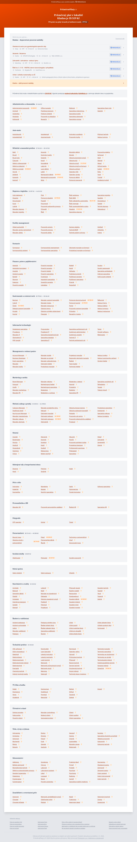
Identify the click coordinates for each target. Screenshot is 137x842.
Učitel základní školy (104, 623)
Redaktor (72, 390)
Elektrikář (16, 654)
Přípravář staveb (74, 588)
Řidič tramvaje (73, 204)
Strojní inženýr (74, 671)
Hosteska (16, 117)
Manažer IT (16, 335)
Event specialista (18, 361)
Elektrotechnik (17, 666)
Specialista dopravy (75, 212)
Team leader (73, 364)
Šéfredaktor (101, 384)
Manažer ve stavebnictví (49, 594)
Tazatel (100, 387)
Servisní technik (74, 666)
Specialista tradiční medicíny (78, 782)
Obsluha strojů (74, 163)
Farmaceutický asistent (20, 250)
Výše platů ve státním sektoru (116, 826)
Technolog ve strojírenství (106, 654)
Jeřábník (15, 175)
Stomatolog (101, 762)
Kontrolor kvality (46, 155)
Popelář (43, 201)
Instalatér (16, 599)
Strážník (43, 471)
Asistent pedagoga (19, 623)
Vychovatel (101, 628)
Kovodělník (44, 163)
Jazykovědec (73, 741)
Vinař (71, 540)
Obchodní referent (47, 416)
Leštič (43, 172)
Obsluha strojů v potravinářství (18, 541)
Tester (100, 329)
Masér (43, 779)
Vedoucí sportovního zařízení (107, 358)
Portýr (71, 306)
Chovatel (15, 800)
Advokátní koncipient (19, 268)
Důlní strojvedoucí (18, 652)
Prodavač (72, 422)
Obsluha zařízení (74, 169)
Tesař (99, 594)
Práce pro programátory (16, 824)
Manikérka (44, 487)
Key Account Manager (20, 413)
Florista (15, 442)
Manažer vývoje (74, 744)
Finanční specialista (47, 274)
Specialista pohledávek (105, 271)
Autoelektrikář (17, 137)
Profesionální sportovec (77, 448)
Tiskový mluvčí (102, 390)
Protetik (71, 768)
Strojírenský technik (75, 668)
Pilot (42, 195)
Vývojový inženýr (103, 666)
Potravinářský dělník (47, 540)
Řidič (42, 212)
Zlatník (100, 445)
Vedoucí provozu (103, 309)
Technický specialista (104, 652)
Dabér (15, 689)
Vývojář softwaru (103, 332)
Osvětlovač (44, 692)
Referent (72, 108)
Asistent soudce (18, 274)
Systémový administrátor (77, 332)
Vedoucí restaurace (104, 311)
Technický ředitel (74, 367)
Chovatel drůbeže (18, 802)
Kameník (15, 177)
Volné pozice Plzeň (42, 828)
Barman (15, 300)
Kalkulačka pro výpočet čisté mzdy (117, 824)
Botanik (15, 747)
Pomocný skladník (47, 198)
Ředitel (71, 361)
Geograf (72, 733)
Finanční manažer (47, 266)
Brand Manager (18, 382)
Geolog (71, 736)
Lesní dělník (45, 169)
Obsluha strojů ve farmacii (77, 166)
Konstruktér (45, 649)
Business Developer (19, 358)
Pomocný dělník (74, 177)
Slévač (100, 163)
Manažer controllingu (48, 712)
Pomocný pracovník (75, 180)
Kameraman (45, 689)
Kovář (43, 161)
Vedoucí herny (102, 303)
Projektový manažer (75, 355)
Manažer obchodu (18, 422)
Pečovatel (44, 558)
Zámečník (101, 668)
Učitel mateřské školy (76, 628)
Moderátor (44, 390)
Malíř (42, 591)
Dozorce (15, 469)
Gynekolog (44, 762)
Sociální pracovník (75, 558)
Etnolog (43, 736)
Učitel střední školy (75, 634)
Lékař (43, 773)
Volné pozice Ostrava (43, 826)
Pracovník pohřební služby (77, 442)
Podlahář (44, 602)
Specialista (72, 454)
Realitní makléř (74, 591)
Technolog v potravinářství (77, 537)
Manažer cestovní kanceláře (50, 300)
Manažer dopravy (18, 209)
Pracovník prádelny (104, 152)
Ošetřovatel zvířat (46, 800)
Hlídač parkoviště (18, 227)
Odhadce (72, 271)
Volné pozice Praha (42, 822)
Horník (15, 172)
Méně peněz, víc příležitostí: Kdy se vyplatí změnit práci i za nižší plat (78, 826)
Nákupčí (43, 411)
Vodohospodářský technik (106, 663)
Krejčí (42, 445)
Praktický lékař (74, 762)
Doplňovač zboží (18, 411)
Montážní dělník (74, 152)
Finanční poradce (46, 268)
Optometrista (73, 489)
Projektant (44, 608)
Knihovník (16, 119)
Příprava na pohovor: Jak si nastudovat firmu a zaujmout (75, 824)
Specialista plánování (76, 117)
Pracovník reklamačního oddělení (80, 419)
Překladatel (73, 451)
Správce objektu (74, 227)
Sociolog (100, 733)
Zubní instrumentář (104, 776)
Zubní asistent (102, 773)
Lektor (15, 628)
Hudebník (16, 697)
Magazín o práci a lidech (115, 822)
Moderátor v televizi (75, 382)
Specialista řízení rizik (104, 108)
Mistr (42, 180)
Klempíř (15, 608)
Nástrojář (44, 674)
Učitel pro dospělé (75, 631)
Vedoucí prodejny (103, 416)
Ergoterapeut (17, 779)
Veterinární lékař (74, 802)
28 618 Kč (48, 93)
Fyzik (42, 741)
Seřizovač (101, 155)
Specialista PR (73, 393)
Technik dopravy (103, 206)
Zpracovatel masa (75, 543)
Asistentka (16, 114)
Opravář (72, 654)
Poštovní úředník (46, 114)
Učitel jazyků (73, 625)
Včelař (100, 437)
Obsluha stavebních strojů (49, 599)
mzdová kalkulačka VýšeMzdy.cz (76, 93)
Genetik (43, 744)
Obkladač (44, 596)
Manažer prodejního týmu (49, 408)
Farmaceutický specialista (49, 250)
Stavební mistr (74, 605)
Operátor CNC (73, 172)
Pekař (43, 537)
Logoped (44, 776)
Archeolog (16, 736)
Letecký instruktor (47, 654)
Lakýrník (43, 166)
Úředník (71, 573)
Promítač (44, 695)
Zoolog (100, 800)
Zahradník (101, 440)
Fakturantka (16, 715)
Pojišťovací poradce (75, 277)
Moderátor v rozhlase (48, 393)
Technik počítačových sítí (77, 340)
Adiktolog (16, 762)
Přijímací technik (103, 134)
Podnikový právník (75, 274)
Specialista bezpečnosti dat (50, 335)
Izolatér (15, 605)
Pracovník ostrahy (47, 227)
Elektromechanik (18, 660)
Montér (71, 155)
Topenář (100, 596)
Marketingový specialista (49, 387)
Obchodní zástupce (47, 419)
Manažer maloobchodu (20, 416)
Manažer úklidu (18, 233)
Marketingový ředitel (47, 384)
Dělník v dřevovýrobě (19, 163)
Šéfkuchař (101, 300)
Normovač (72, 649)
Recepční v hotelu (75, 314)
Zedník (100, 599)
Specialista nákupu (104, 413)
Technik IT (72, 338)
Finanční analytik (18, 285)
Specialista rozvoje (75, 119)
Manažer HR (17, 507)
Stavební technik (103, 588)
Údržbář (100, 227)
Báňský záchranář (18, 765)
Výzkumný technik (103, 744)
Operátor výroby (74, 175)
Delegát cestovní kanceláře (21, 309)
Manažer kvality (18, 367)
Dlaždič (15, 596)
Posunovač (44, 204)
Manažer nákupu (18, 419)
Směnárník (101, 411)
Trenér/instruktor (74, 492)
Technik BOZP (73, 230)
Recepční (44, 119)
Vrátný (100, 233)
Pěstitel (43, 802)
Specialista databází (47, 338)
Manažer (15, 364)
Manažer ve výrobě (47, 358)
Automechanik (45, 137)
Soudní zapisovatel (104, 268)
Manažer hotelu (46, 303)
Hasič (14, 471)
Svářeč (100, 169)
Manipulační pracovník (48, 177)
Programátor (45, 329)
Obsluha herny (46, 309)
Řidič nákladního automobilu (78, 201)
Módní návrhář (46, 454)
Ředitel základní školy (48, 628)
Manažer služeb (46, 355)
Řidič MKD (72, 198)
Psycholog (72, 773)
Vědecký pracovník (104, 739)
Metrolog (44, 671)
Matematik (72, 747)
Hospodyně (16, 448)
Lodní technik (45, 660)
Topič (99, 175)
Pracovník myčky (74, 137)
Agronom (16, 797)
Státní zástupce (46, 573)
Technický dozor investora (77, 674)
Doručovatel (17, 201)
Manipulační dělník (47, 175)
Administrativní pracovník (21, 108)
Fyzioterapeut (17, 782)
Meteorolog (45, 451)
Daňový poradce (18, 712)
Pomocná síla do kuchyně (77, 300)
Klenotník (44, 437)
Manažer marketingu (19, 390)
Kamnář (15, 180)
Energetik (16, 668)
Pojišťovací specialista (76, 279)
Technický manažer (104, 649)
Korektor (44, 442)
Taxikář (100, 204)
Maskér (43, 489)
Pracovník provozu (47, 230)
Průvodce (72, 311)
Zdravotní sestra (103, 771)
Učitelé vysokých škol (104, 625)
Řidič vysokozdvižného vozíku (78, 206)
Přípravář (72, 660)
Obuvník (72, 437)
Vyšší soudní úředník (104, 277)
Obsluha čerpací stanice (77, 408)
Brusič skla (16, 158)
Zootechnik (101, 802)
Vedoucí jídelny (102, 306)
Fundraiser (44, 277)
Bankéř (15, 277)
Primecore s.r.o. (83, 838)
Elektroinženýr (17, 657)
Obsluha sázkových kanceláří (78, 411)
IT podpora (16, 332)
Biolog (15, 744)
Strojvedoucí (102, 201)
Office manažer (46, 108)
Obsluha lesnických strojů (77, 158)
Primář (71, 765)
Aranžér (15, 437)
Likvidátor (44, 285)
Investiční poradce (47, 282)
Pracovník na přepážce (48, 117)
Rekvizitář (44, 697)
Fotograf (15, 384)
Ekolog (43, 733)
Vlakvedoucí (101, 209)
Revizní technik (74, 663)
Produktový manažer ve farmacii (79, 250)
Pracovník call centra (76, 416)
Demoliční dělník (18, 594)
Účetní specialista (75, 718)
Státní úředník (17, 573)
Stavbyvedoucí (74, 596)
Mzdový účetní (45, 715)
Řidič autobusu (74, 195)
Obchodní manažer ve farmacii (79, 248)
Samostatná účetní (47, 718)
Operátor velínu (74, 652)
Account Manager (18, 355)
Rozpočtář (72, 285)
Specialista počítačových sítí (78, 329)
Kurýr (14, 204)
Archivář (15, 111)
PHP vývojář (16, 340)
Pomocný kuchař (74, 303)
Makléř (71, 266)
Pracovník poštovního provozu (51, 206)
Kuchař (15, 314)
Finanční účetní (17, 718)
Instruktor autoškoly (76, 134)
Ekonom (15, 279)
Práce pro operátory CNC (16, 822)
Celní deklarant (17, 195)
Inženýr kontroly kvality (20, 674)
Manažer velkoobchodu (48, 361)
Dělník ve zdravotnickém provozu (23, 771)
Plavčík (71, 440)
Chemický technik (18, 671)
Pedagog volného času (48, 623)
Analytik (15, 271)
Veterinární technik (104, 797)
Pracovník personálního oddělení (51, 507)
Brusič (15, 155)
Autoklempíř (45, 134)
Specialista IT (45, 340)
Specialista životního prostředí (107, 736)
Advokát (15, 266)
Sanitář (71, 779)
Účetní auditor (74, 715)
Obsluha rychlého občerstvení (50, 311)
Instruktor (16, 487)
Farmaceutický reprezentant (50, 248)
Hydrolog (16, 451)
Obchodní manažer (47, 413)
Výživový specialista (104, 487)
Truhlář (100, 177)
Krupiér (15, 311)
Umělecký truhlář (103, 180)
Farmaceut (16, 248)
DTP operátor (17, 522)
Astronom (16, 739)
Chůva (15, 454)
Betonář (15, 591)
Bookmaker (16, 440)
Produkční (72, 387)
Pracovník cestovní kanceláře (78, 309)
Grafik (15, 387)
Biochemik (16, 741)
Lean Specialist (46, 652)
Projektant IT (45, 332)
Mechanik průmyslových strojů (51, 666)
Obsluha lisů (73, 161)
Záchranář (101, 768)
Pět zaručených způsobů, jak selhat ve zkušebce (73, 828)
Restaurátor (73, 594)
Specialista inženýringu (76, 111)
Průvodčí (44, 209)
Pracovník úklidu (46, 233)
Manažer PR (16, 393)
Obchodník (44, 422)
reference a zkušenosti (96, 838)
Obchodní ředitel (46, 364)
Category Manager (19, 408)
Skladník (72, 209)
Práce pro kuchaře (14, 828)
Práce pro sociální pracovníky (17, 826)
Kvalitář (43, 448)
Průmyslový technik (75, 657)
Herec (14, 695)
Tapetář (100, 591)
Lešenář (43, 588)
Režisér (71, 689)
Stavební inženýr (74, 602)
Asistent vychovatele (19, 625)
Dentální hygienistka (19, 773)
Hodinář (15, 445)
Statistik (100, 111)
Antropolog (16, 733)
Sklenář (100, 161)
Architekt (15, 588)
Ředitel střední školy (47, 625)
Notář (71, 268)
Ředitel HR (72, 507)
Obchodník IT (17, 338)
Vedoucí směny (102, 355)
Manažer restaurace (47, 306)
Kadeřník (15, 489)
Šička (99, 172)
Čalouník (15, 161)
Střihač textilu (102, 166)
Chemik (71, 739)
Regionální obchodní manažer (79, 358)
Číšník (14, 306)
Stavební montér (74, 608)
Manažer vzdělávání (19, 631)
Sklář (99, 158)
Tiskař (71, 522)
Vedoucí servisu (103, 137)
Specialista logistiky (104, 195)
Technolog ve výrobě (104, 657)
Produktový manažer (47, 367)
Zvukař (100, 689)
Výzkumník (101, 741)
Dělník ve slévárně (18, 166)
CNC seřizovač (17, 649)
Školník (43, 634)
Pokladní (72, 413)
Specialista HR (102, 507)
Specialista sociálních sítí (105, 382)
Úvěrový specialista (104, 274)
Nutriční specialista (47, 492)
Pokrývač (44, 605)
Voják (71, 469)
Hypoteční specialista (48, 279)
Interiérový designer (19, 602)
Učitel (71, 623)
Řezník (43, 543)
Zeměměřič (101, 442)
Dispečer (15, 198)
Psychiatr (72, 771)
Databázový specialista (20, 329)
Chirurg (43, 765)
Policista (43, 469)
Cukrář (15, 303)
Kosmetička (16, 492)
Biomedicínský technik (20, 768)
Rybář (71, 797)
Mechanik (44, 663)
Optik (71, 487)
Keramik (43, 152)
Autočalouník (17, 134)
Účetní (71, 712)
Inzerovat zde (120, 39)
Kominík (43, 440)
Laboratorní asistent (47, 771)
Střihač (71, 692)
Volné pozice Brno (42, 824)
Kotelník (43, 158)
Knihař (43, 522)
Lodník (15, 206)
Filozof (43, 739)
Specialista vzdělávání (48, 631)
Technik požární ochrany (77, 233)
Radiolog (72, 776)
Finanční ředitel (46, 271)
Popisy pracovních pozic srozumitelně (118, 828)
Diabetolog (16, 776)
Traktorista (72, 800)
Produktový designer (76, 445)
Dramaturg (16, 692)
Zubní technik (102, 779)
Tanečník (72, 695)
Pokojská (44, 314)
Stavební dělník (74, 599)
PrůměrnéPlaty (68, 9)
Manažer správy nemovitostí (22, 230)
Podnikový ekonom (47, 111)
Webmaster (101, 335)
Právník (71, 282)
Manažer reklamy (46, 382)
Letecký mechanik (47, 657)
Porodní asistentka (47, 782)
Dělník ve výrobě (18, 169)
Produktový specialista (105, 408)
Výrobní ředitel (102, 361)
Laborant (44, 768)
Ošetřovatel (16, 558)
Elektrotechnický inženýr (20, 663)
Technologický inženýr (105, 660)
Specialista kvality (75, 114)
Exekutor (15, 282)
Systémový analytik (75, 335)
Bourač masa (17, 537)
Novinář (71, 384)
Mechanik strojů (46, 668)
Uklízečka (101, 230)
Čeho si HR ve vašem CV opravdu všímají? (72, 822)
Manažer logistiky (18, 212)
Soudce (100, 266)
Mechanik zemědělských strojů (51, 797)
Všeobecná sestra (103, 765)
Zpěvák (71, 697)
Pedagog (15, 634)
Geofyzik (43, 747)
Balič (14, 152)
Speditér (100, 198)
